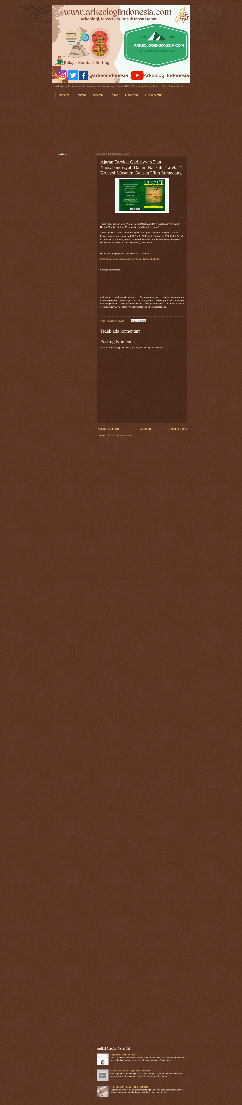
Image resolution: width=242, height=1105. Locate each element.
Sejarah (98, 95)
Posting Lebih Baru (109, 428)
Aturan (113, 95)
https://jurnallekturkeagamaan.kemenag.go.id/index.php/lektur (130, 259)
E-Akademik (153, 95)
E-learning (131, 95)
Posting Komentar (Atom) (120, 435)
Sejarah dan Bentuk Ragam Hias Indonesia (130, 1070)
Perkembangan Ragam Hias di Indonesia (129, 1087)
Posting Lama (178, 428)
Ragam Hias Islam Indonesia (123, 1055)
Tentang (81, 95)
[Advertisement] (121, 125)
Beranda (64, 95)
